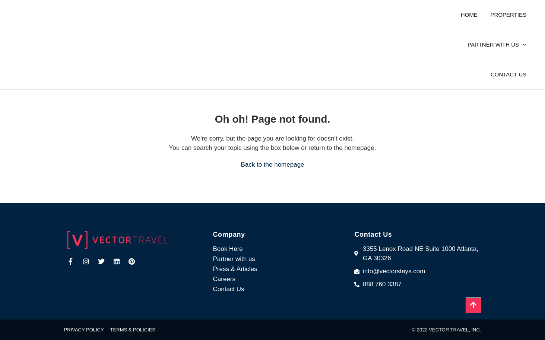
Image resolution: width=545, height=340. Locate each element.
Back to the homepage (272, 164)
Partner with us (493, 44)
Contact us (508, 74)
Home (469, 15)
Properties (508, 15)
